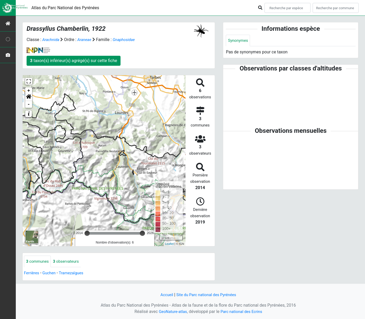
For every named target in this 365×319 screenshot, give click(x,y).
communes (38, 261)
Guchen (51, 273)
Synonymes (238, 40)
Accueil (164, 294)
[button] (28, 97)
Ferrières (32, 273)
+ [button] (28, 91)
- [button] (28, 104)
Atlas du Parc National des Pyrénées (65, 7)
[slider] (87, 233)
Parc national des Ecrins (242, 311)
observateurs (69, 261)
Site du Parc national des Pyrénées (206, 294)
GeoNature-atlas (171, 311)
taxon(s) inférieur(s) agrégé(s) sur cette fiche (73, 60)
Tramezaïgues (74, 273)
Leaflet (169, 243)
